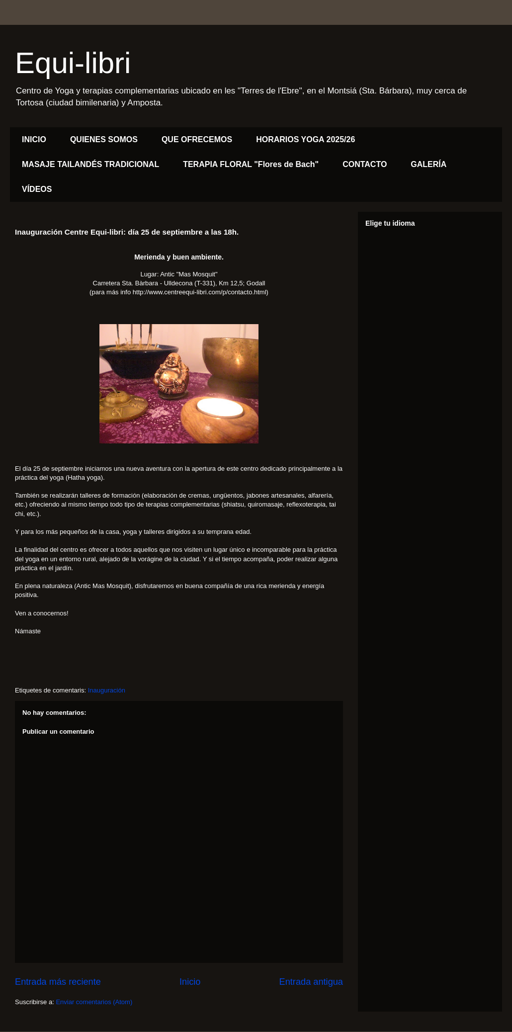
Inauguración (106, 690)
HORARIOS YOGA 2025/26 (305, 139)
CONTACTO (364, 164)
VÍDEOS (37, 189)
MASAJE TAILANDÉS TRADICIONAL (90, 164)
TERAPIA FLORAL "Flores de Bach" (251, 164)
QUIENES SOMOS (104, 139)
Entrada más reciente (58, 982)
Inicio (189, 982)
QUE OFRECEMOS (197, 139)
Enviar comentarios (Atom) (94, 1002)
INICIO (34, 139)
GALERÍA (428, 164)
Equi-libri (73, 63)
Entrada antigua (311, 982)
